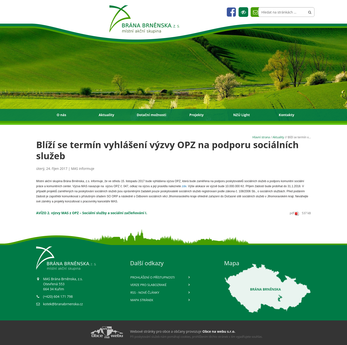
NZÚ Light (241, 115)
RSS (144, 292)
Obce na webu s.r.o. (218, 331)
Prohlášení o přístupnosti (152, 277)
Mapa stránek (141, 300)
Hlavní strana (261, 137)
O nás (61, 115)
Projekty (196, 115)
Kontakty (286, 115)
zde (184, 186)
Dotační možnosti (151, 115)
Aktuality (106, 115)
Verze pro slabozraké (148, 285)
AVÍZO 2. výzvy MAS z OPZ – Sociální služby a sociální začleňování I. (91, 213)
